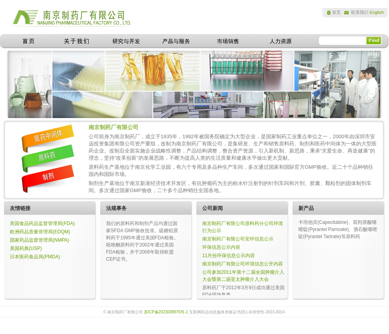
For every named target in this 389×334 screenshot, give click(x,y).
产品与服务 (177, 41)
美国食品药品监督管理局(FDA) (42, 223)
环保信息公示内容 (221, 247)
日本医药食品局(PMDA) (35, 257)
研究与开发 (126, 41)
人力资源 (280, 41)
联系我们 (359, 12)
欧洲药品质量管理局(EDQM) (40, 232)
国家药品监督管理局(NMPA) (39, 240)
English (377, 12)
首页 (336, 12)
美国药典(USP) (26, 248)
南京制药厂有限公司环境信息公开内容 (242, 264)
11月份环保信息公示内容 (228, 255)
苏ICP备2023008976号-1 (166, 312)
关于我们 (76, 41)
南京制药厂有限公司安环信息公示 (237, 239)
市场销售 (229, 41)
